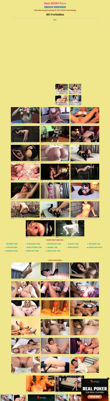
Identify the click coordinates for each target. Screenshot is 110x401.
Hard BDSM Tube (60, 7)
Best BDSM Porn (55, 3)
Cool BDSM (49, 7)
